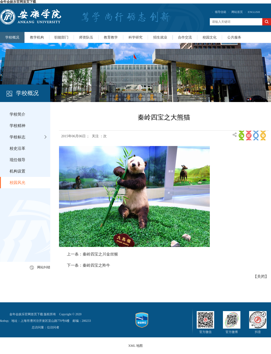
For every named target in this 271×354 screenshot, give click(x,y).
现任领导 (17, 160)
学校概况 (12, 37)
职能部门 (61, 37)
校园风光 (17, 182)
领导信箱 (220, 12)
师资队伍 (86, 37)
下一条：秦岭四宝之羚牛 (88, 265)
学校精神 (17, 125)
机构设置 (17, 171)
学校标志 (17, 137)
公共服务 (234, 37)
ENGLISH (254, 12)
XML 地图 (135, 345)
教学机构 (37, 37)
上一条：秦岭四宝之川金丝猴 (92, 254)
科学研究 (135, 37)
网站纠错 (40, 267)
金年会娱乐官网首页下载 (18, 2)
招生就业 (160, 37)
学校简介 (17, 114)
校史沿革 (17, 148)
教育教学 (111, 37)
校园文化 (210, 37)
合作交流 (185, 37)
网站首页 (237, 12)
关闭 (261, 276)
